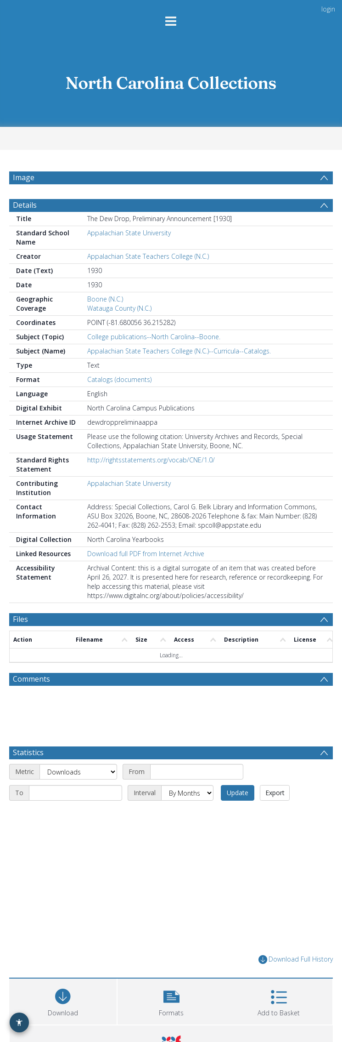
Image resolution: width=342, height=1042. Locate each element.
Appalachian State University (129, 232)
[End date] (75, 793)
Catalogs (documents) (119, 379)
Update (237, 792)
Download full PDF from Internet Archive (145, 553)
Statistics (28, 752)
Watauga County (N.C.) (119, 308)
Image (23, 177)
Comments (31, 679)
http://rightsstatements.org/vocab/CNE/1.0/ (151, 460)
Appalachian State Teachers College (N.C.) (148, 256)
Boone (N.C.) (105, 299)
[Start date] (196, 772)
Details (25, 205)
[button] (171, 1000)
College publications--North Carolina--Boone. (153, 336)
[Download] (63, 1000)
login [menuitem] (328, 9)
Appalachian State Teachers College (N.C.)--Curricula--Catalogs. (179, 351)
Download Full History (295, 959)
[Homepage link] (171, 80)
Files (20, 619)
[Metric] (78, 772)
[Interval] (187, 793)
